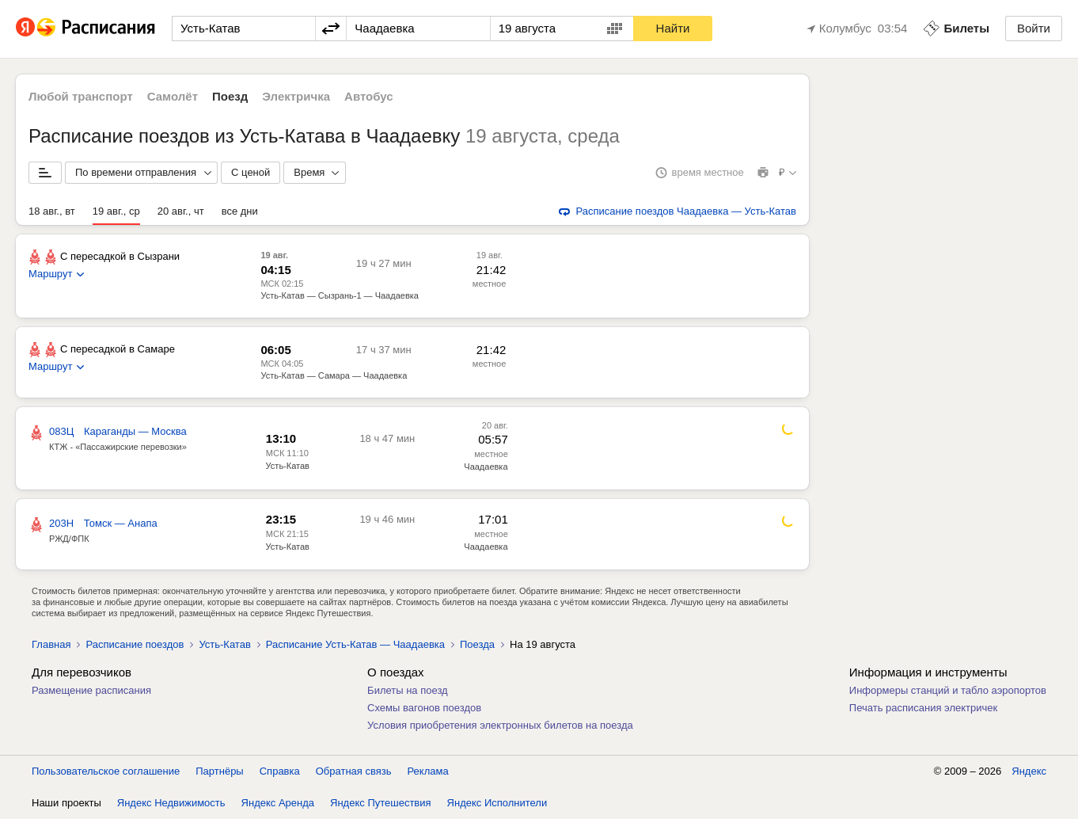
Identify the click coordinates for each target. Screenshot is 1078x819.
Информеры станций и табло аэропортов (947, 690)
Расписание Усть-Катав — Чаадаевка (355, 644)
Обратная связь (354, 771)
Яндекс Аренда (277, 803)
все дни (240, 211)
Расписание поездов (134, 644)
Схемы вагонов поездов (424, 708)
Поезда (477, 644)
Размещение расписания (91, 690)
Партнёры (219, 771)
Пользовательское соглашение (106, 771)
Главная (51, 644)
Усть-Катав (287, 465)
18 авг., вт (51, 211)
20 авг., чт (181, 211)
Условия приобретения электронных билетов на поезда (500, 725)
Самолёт (172, 96)
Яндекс (1029, 771)
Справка (280, 771)
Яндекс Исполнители (497, 803)
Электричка (296, 96)
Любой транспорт (80, 96)
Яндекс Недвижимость (171, 803)
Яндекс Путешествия (380, 803)
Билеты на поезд (407, 690)
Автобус (368, 96)
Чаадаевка (485, 466)
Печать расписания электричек (923, 708)
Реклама (428, 771)
